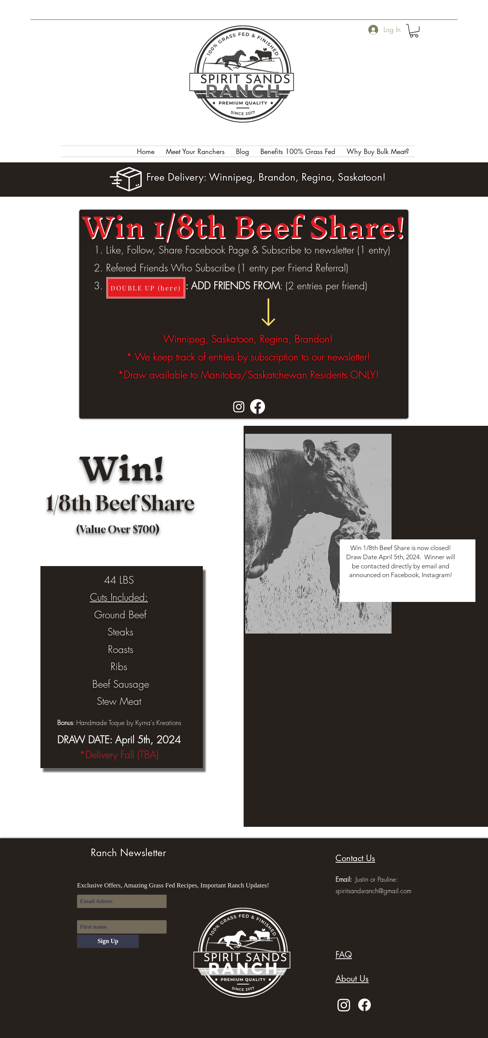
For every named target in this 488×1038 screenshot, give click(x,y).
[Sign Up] (108, 941)
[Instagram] (238, 406)
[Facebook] (257, 406)
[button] (414, 30)
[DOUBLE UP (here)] (145, 287)
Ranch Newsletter (128, 852)
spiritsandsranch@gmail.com (373, 890)
